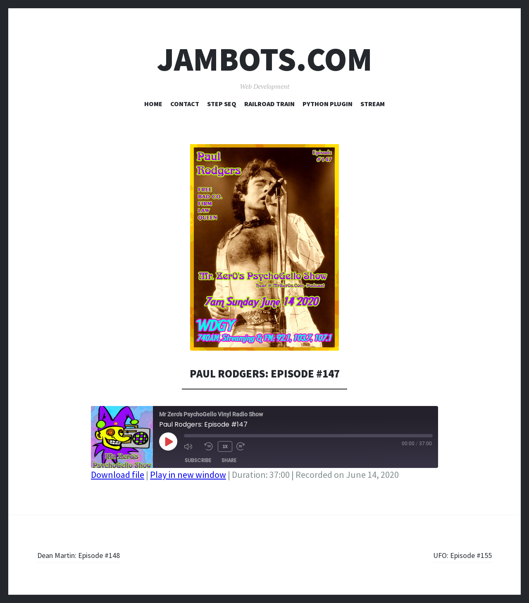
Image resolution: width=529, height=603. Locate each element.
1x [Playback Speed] (223, 445)
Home (153, 104)
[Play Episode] (168, 441)
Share (229, 458)
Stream (372, 104)
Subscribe (198, 458)
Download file (117, 474)
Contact (184, 104)
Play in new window (188, 474)
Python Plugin (328, 104)
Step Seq (221, 104)
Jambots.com (264, 59)
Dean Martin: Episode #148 (87, 554)
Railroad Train (269, 104)
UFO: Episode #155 (457, 554)
